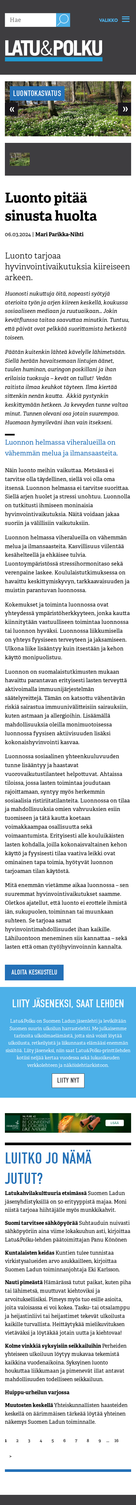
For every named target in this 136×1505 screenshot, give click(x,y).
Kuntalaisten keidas (62, 1261)
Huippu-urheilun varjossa (37, 1392)
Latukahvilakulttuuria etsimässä (66, 1201)
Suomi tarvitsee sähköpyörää (67, 1231)
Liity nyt (68, 1080)
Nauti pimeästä (68, 1307)
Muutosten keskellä (66, 1413)
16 (116, 1440)
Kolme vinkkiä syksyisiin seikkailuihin (66, 1362)
